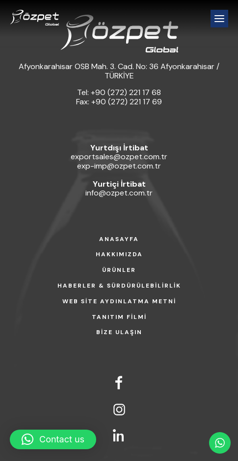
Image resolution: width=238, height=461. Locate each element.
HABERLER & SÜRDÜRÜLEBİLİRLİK (119, 286)
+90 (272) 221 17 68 (126, 92)
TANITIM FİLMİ (119, 317)
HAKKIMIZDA (119, 254)
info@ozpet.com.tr (119, 193)
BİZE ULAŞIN (119, 332)
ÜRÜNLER (119, 270)
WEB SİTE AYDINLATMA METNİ (119, 301)
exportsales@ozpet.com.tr (119, 156)
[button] (53, 439)
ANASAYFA (119, 239)
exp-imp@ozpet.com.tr (119, 166)
